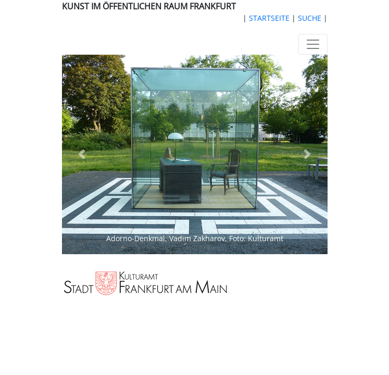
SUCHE (309, 18)
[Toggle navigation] (313, 44)
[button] (82, 154)
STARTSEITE (269, 18)
